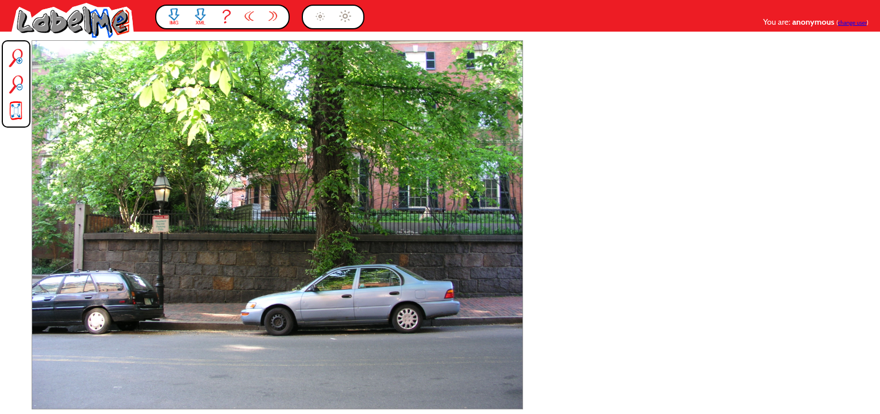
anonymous (814, 22)
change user (852, 22)
